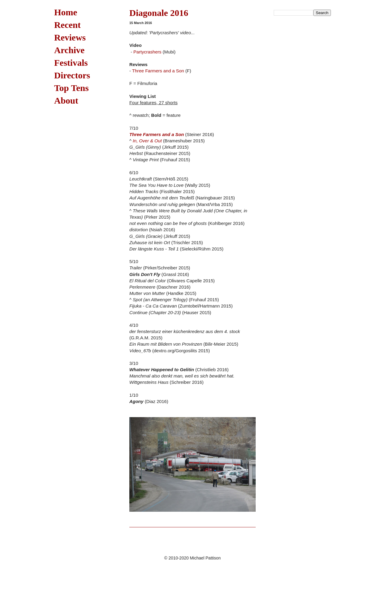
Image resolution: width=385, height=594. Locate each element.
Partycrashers (147, 51)
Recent (67, 25)
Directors (72, 75)
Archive (69, 50)
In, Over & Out (147, 140)
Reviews (70, 37)
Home (65, 12)
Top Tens (71, 88)
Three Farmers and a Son (158, 70)
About (66, 100)
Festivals (71, 63)
